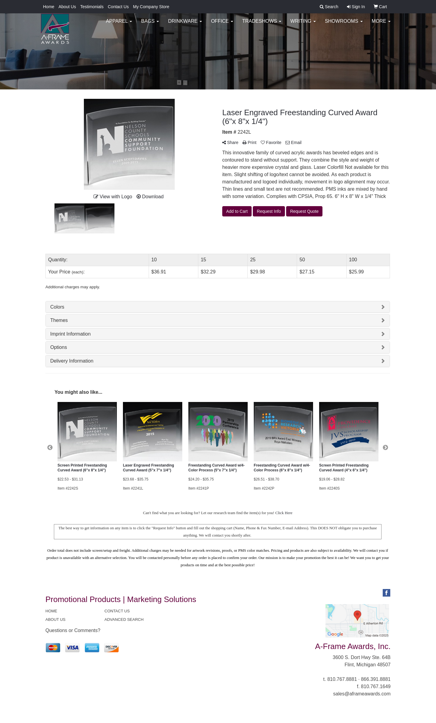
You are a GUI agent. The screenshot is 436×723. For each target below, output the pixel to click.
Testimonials (92, 6)
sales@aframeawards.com (362, 693)
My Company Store (151, 6)
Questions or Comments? (72, 630)
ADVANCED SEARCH (124, 619)
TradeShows (261, 24)
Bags (150, 24)
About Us (67, 6)
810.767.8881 (342, 679)
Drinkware (185, 24)
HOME (51, 611)
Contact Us (118, 6)
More (381, 24)
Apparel (119, 24)
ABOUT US (55, 619)
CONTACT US (117, 611)
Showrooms (344, 24)
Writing (303, 24)
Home (48, 6)
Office (222, 24)
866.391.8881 (376, 679)
